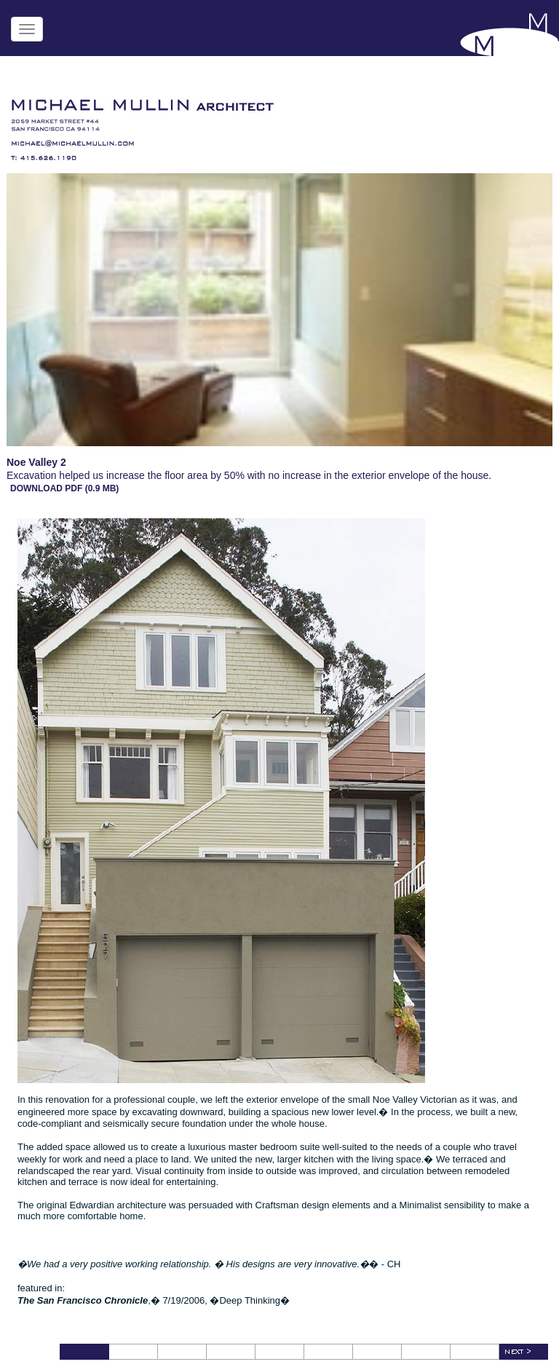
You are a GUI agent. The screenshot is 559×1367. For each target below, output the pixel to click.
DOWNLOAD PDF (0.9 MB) (64, 488)
